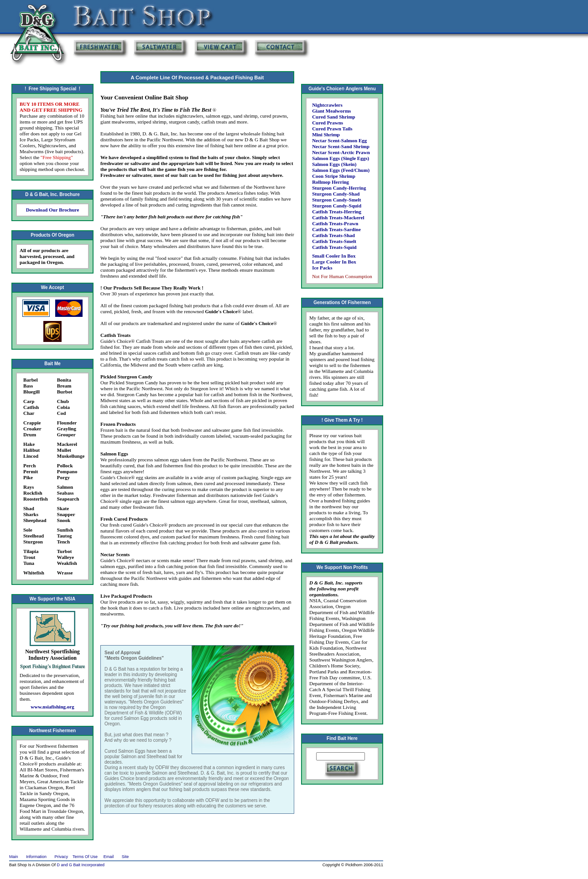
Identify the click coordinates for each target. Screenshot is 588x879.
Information (36, 856)
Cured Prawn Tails (332, 128)
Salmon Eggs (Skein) (334, 164)
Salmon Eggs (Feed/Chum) (340, 170)
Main (13, 856)
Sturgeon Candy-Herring (339, 188)
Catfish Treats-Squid (334, 247)
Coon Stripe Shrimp (333, 176)
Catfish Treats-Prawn (335, 223)
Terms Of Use (85, 856)
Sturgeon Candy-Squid (336, 205)
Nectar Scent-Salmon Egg (339, 140)
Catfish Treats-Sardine (336, 229)
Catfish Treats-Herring (336, 211)
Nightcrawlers (327, 105)
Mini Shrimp (326, 134)
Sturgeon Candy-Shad (335, 193)
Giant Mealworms (331, 111)
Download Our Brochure (52, 209)
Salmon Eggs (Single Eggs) (340, 158)
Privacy (61, 856)
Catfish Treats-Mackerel (338, 217)
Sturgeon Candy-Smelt (336, 199)
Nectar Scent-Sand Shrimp (340, 146)
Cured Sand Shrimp (333, 116)
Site (125, 856)
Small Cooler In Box (333, 256)
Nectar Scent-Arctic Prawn (341, 152)
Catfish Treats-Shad (333, 235)
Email (109, 856)
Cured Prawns (327, 122)
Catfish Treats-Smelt (334, 241)
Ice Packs (322, 267)
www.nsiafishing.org (52, 706)
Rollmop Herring (330, 182)
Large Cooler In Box (334, 261)
